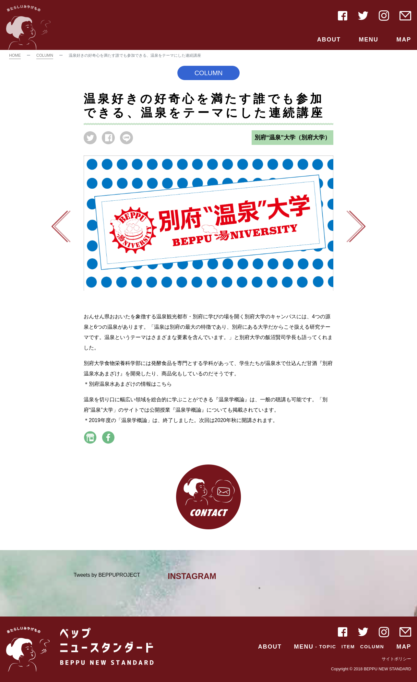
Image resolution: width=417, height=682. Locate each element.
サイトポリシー (396, 659)
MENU (368, 39)
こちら (164, 384)
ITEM (348, 646)
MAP (404, 39)
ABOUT (329, 39)
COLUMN (44, 55)
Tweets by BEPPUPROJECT (107, 578)
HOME (15, 55)
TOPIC (327, 646)
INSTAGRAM (192, 578)
